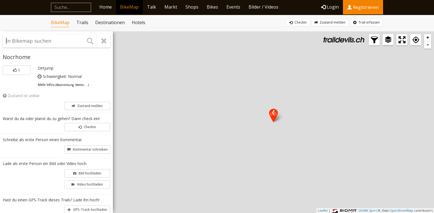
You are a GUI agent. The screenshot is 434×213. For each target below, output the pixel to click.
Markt (170, 7)
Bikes (212, 7)
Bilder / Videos (263, 7)
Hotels (138, 22)
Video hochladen (87, 184)
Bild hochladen (87, 173)
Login (330, 7)
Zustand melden (329, 22)
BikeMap (129, 7)
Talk (151, 7)
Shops (191, 7)
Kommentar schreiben (87, 149)
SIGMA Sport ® (369, 210)
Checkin (298, 22)
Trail (366, 22)
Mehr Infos (63, 85)
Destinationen (110, 22)
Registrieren (363, 7)
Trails (82, 22)
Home (105, 7)
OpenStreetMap (401, 210)
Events (233, 7)
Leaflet (323, 210)
